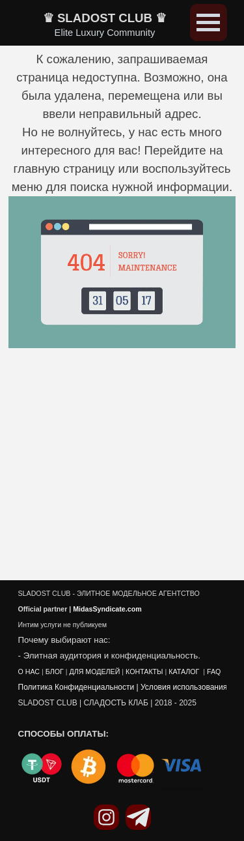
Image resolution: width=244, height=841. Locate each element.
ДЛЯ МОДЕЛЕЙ (94, 673)
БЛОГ (55, 673)
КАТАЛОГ (185, 673)
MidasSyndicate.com (107, 610)
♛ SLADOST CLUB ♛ (105, 18)
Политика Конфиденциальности (76, 688)
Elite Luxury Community (105, 32)
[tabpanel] (122, 200)
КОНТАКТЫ (144, 673)
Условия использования (184, 688)
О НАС (29, 673)
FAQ (214, 673)
